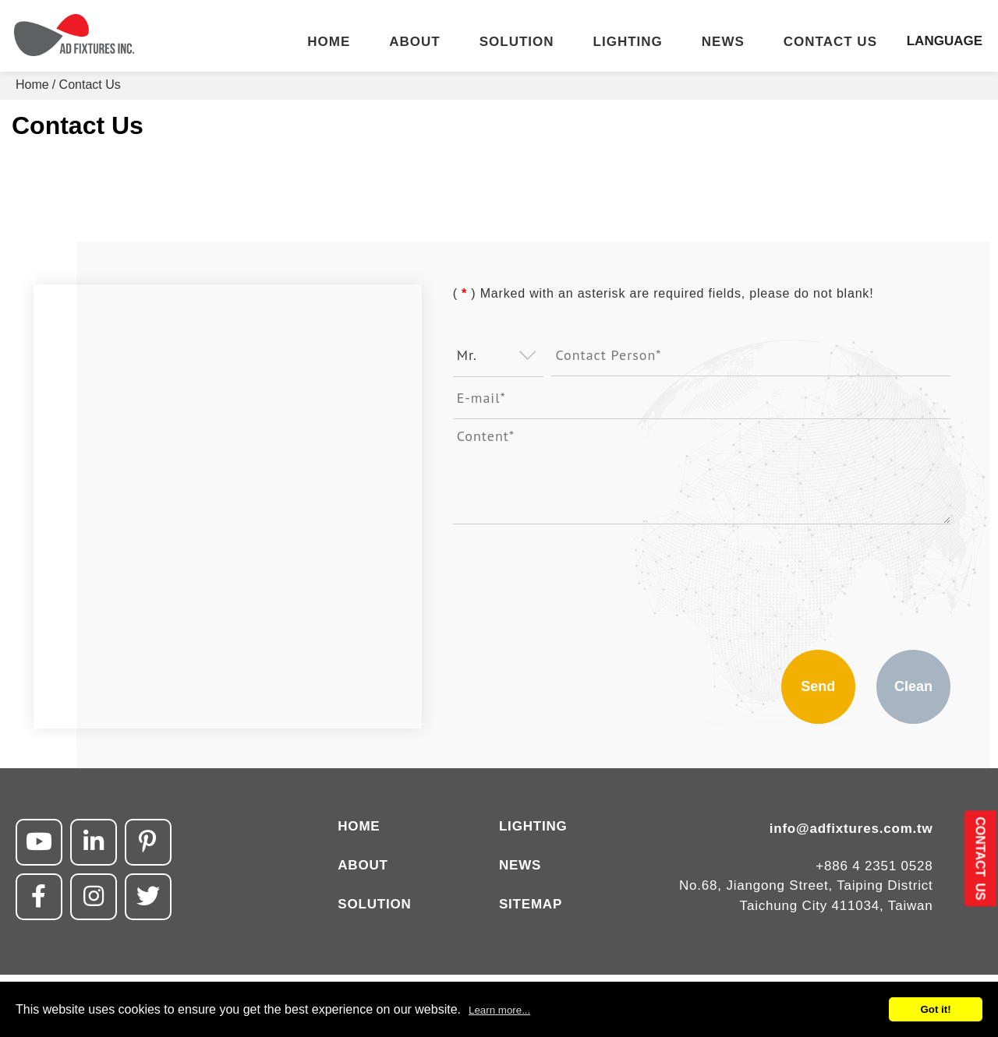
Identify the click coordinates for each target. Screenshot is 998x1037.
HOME (328, 42)
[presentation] (571, 578)
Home (32, 84)
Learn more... (499, 1010)
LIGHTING (628, 42)
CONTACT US (830, 42)
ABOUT (414, 42)
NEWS (723, 42)
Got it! (935, 1009)
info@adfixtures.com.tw (851, 828)
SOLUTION (517, 42)
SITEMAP (530, 904)
